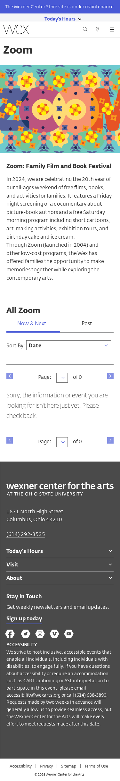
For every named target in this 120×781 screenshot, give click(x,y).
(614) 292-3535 (25, 534)
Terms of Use (96, 766)
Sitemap (69, 766)
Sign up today (24, 619)
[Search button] (85, 30)
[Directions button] (97, 30)
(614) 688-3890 (90, 695)
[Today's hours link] (60, 18)
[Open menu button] (112, 29)
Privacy (47, 766)
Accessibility (21, 766)
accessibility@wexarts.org (33, 695)
